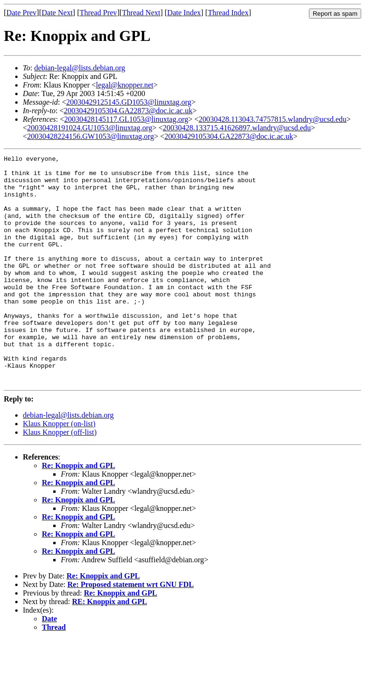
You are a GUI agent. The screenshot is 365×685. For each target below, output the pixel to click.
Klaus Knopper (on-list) (59, 469)
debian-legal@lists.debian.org (79, 68)
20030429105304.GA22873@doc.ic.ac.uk (128, 111)
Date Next (57, 13)
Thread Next (141, 13)
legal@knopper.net (125, 85)
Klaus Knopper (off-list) (59, 478)
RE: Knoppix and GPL (109, 647)
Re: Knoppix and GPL (78, 511)
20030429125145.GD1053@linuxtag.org (128, 102)
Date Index (184, 13)
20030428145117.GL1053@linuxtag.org (126, 119)
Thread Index (228, 13)
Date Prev (21, 13)
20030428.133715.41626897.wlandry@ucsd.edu (237, 128)
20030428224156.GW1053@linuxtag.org (90, 136)
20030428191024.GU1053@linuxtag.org (89, 128)
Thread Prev (98, 13)
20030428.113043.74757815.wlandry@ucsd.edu (272, 119)
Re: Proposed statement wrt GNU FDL (130, 630)
